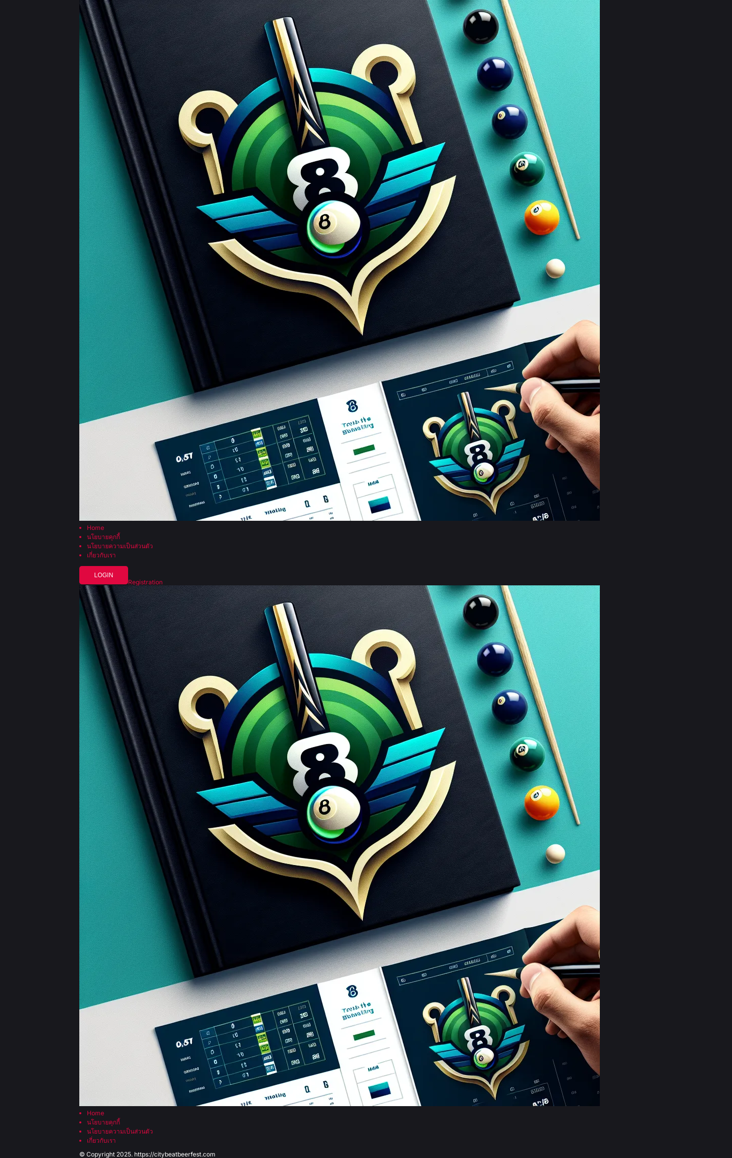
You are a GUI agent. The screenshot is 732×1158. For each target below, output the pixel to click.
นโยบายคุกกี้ (103, 537)
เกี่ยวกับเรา (101, 555)
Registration (145, 582)
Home (95, 528)
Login (103, 575)
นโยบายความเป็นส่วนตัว (120, 546)
